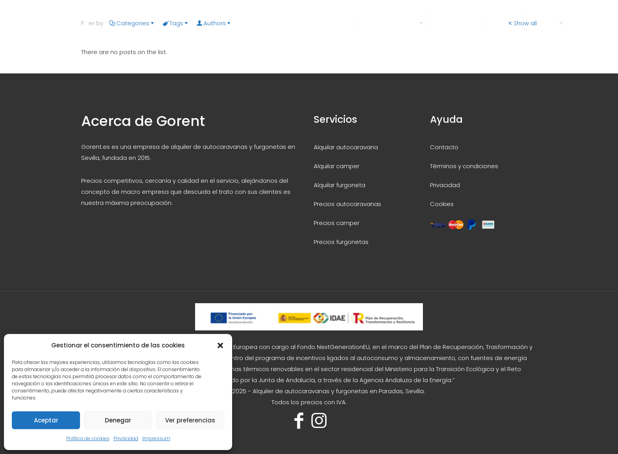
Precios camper (336, 223)
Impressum (156, 438)
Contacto (444, 147)
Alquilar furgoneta (339, 185)
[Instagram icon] (319, 420)
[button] (220, 345)
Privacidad (126, 438)
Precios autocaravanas (347, 204)
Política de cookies (88, 438)
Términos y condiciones (464, 166)
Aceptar (46, 420)
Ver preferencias (190, 420)
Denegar (118, 420)
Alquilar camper (336, 166)
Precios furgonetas (341, 242)
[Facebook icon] (299, 420)
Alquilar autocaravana (346, 147)
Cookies (442, 204)
